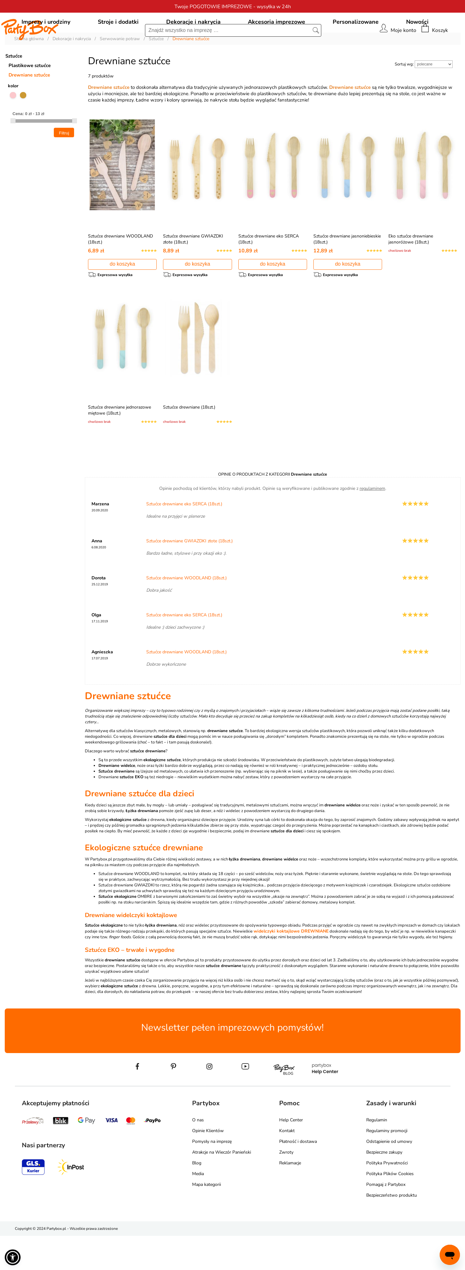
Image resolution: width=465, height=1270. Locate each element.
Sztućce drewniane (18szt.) (189, 438)
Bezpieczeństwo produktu (391, 1229)
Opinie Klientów (208, 1165)
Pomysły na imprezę (212, 1176)
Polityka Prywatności (387, 1197)
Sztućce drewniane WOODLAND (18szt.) (186, 612)
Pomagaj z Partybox (385, 1219)
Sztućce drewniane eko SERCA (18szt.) (184, 538)
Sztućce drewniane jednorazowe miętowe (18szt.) (119, 441)
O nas (198, 1154)
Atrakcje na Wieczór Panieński (221, 1186)
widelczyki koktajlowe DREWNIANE (291, 965)
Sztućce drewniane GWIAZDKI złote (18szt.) (189, 575)
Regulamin (376, 1154)
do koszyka (122, 292)
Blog (196, 1197)
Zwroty (286, 1186)
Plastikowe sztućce (30, 94)
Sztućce (13, 85)
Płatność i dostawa (298, 1176)
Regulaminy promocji (386, 1165)
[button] (12, 1257)
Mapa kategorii (206, 1219)
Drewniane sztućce (29, 104)
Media (198, 1208)
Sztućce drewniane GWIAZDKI (126, 919)
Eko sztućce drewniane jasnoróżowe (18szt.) (410, 268)
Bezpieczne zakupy (384, 1186)
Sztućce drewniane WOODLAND (129, 908)
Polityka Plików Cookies (390, 1208)
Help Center (291, 1154)
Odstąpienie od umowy (389, 1176)
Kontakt (287, 1165)
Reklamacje (290, 1197)
